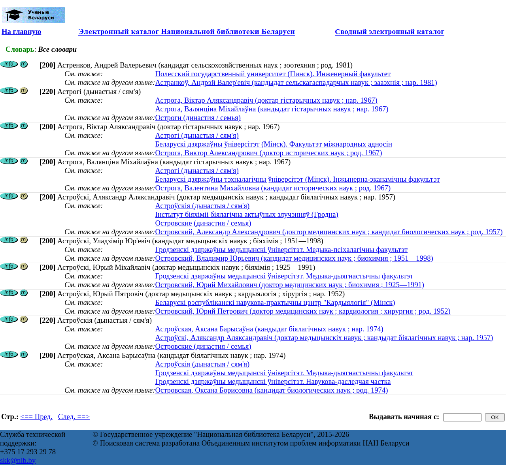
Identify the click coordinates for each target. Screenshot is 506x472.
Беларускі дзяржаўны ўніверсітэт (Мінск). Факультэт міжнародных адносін (273, 144)
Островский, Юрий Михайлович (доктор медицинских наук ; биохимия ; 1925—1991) (289, 284)
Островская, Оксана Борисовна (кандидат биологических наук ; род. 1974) (271, 390)
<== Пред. (37, 416)
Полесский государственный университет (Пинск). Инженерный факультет (273, 74)
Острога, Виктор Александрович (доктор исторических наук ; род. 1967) (268, 153)
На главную (21, 31)
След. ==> (74, 416)
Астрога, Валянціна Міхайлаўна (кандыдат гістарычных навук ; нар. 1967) (271, 109)
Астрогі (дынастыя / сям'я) (196, 135)
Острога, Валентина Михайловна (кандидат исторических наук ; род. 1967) (273, 188)
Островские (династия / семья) (203, 223)
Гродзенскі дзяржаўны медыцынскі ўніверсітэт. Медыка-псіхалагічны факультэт (281, 249)
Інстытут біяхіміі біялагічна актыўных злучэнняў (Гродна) (246, 214)
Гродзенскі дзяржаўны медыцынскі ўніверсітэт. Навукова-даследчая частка (273, 381)
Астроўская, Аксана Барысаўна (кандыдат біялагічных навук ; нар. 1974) (269, 329)
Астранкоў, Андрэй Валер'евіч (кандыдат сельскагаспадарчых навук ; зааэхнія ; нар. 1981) (296, 82)
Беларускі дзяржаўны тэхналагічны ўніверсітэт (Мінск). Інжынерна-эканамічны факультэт (297, 179)
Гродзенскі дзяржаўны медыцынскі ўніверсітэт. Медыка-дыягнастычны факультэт (284, 276)
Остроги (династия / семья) (197, 117)
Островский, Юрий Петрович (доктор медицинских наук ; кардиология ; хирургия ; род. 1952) (302, 311)
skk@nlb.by (18, 460)
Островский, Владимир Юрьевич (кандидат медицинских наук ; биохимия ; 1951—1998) (294, 258)
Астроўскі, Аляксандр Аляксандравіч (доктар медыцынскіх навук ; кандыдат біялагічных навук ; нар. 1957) (324, 337)
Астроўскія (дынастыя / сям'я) (202, 205)
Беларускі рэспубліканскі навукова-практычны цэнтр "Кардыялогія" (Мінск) (275, 302)
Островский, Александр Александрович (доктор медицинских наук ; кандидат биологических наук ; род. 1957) (328, 232)
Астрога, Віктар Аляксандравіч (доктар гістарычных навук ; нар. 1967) (266, 100)
